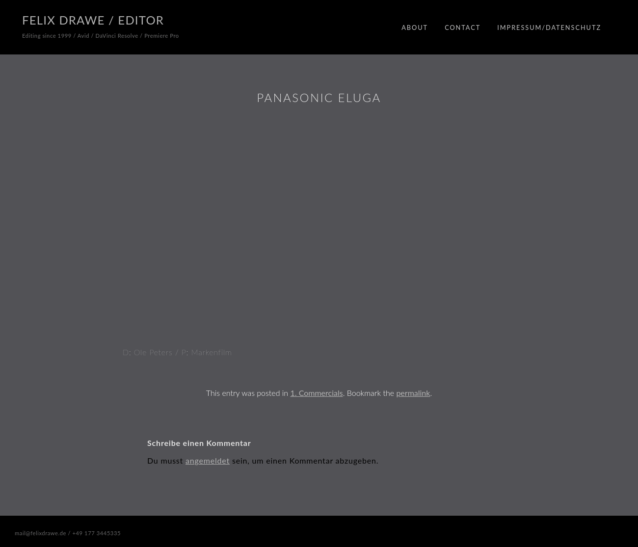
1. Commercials (317, 392)
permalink (413, 392)
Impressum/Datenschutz (549, 27)
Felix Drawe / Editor (93, 20)
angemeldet (208, 460)
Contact (462, 27)
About (414, 27)
